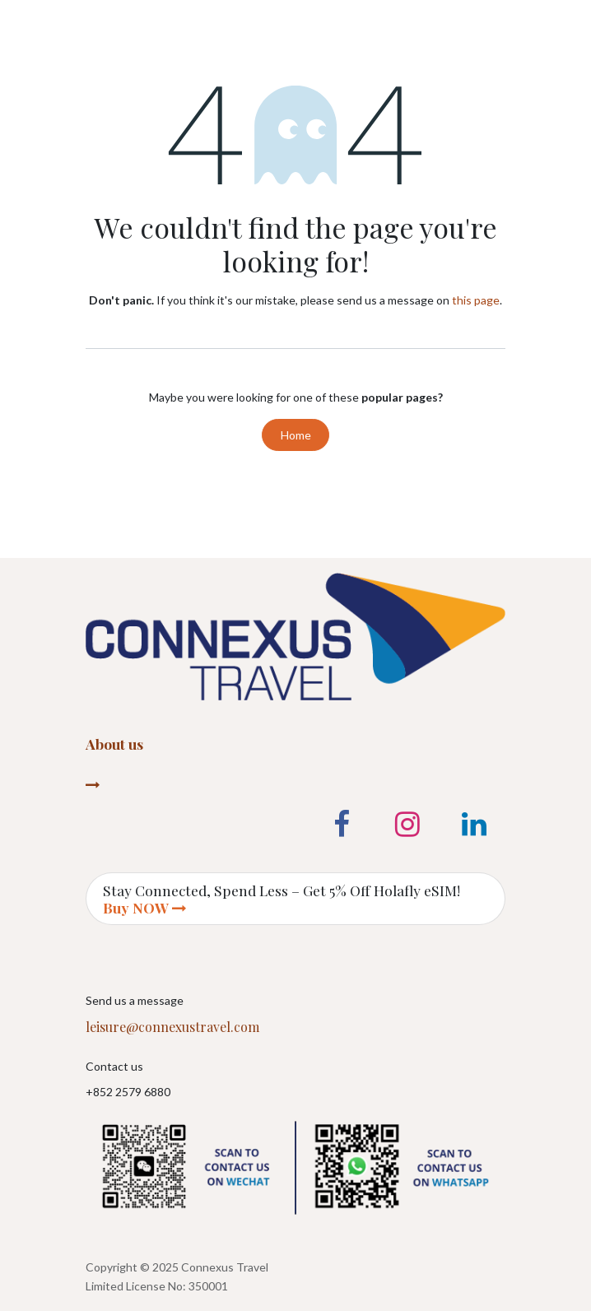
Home (296, 435)
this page (476, 300)
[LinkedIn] (474, 824)
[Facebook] (341, 824)
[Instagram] (407, 824)
